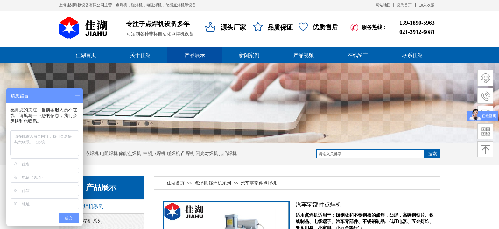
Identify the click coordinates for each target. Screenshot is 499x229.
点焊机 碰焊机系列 (212, 183)
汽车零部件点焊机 (259, 183)
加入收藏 (426, 5)
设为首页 (404, 5)
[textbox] (370, 153)
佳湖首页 (176, 183)
